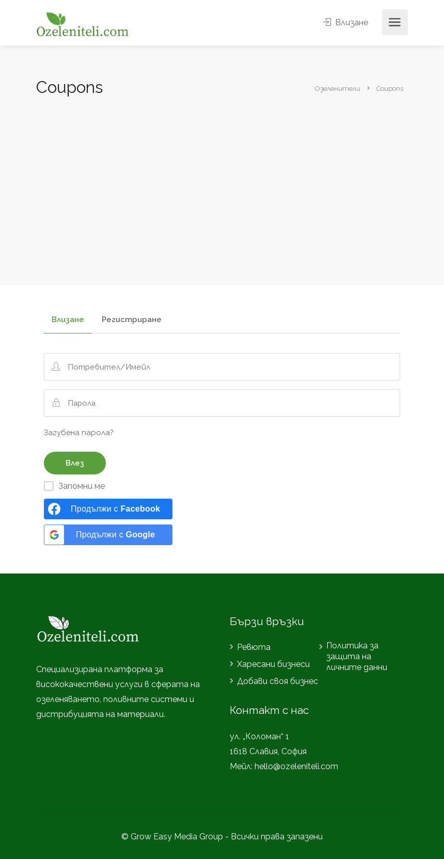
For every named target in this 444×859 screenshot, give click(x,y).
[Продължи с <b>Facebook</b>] (108, 509)
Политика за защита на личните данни (356, 656)
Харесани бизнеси (273, 664)
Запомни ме (81, 486)
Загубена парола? (79, 432)
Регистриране (132, 320)
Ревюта (254, 647)
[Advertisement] (222, 176)
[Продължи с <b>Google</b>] (108, 534)
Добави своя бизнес (277, 681)
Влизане (345, 22)
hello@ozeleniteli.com (296, 766)
